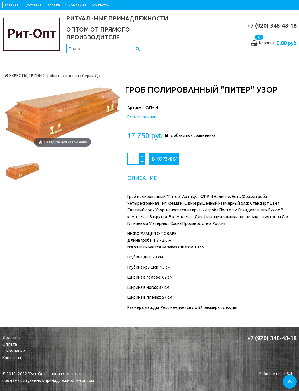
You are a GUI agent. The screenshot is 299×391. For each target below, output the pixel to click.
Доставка (32, 5)
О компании (75, 5)
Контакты (100, 5)
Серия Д (90, 75)
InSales (290, 373)
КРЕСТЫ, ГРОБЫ (27, 75)
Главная (12, 5)
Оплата (53, 5)
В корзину (164, 158)
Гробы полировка (62, 75)
